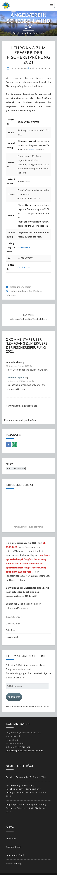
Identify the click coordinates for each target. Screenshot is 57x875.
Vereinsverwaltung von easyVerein (28, 527)
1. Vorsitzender (13, 616)
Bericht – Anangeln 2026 (18, 777)
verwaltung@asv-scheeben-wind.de (24, 750)
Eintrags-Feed (13, 847)
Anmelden (11, 838)
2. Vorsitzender (13, 623)
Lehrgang (11, 295)
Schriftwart (11, 630)
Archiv (9, 463)
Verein (28, 286)
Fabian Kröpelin (40, 68)
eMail (32, 149)
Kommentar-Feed (15, 855)
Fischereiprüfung (18, 290)
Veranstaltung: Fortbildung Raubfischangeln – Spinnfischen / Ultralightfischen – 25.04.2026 (23, 789)
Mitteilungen (16, 286)
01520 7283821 (22, 747)
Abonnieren (14, 696)
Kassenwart (12, 636)
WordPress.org (14, 863)
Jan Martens (24, 247)
